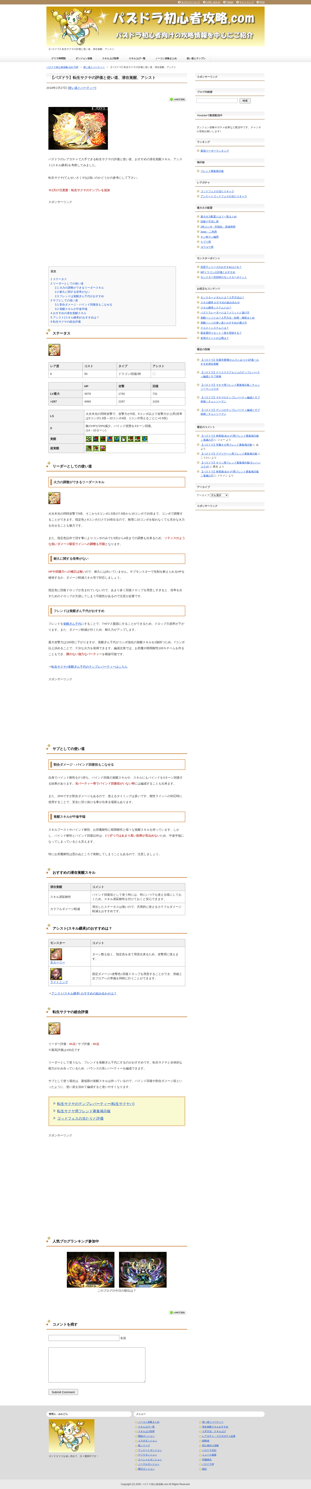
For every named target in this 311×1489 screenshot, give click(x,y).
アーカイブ (203, 495)
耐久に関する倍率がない (72, 291)
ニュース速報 (209, 1454)
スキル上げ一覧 (137, 58)
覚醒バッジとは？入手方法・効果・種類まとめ (228, 317)
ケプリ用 (206, 241)
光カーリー (57, 962)
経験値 (205, 1440)
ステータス (59, 279)
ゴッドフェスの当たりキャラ (217, 191)
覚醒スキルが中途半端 (71, 308)
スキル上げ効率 (110, 58)
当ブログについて (190, 2)
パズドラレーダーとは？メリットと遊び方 (225, 312)
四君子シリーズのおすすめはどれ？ (221, 267)
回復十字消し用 (210, 221)
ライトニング (59, 982)
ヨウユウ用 (207, 246)
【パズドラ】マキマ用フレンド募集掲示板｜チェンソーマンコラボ (230, 386)
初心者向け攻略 (210, 1445)
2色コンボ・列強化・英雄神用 (218, 226)
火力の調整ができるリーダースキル (79, 287)
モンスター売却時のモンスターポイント (224, 277)
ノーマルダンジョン (148, 1464)
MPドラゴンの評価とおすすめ (218, 272)
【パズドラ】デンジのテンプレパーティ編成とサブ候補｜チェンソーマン (230, 411)
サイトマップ (246, 2)
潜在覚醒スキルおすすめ (215, 1426)
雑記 (204, 1469)
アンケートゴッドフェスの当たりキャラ (224, 196)
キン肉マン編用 (210, 236)
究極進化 (207, 1459)
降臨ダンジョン (146, 1436)
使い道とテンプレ (196, 58)
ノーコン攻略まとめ (166, 58)
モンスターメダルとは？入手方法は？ (222, 297)
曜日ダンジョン (146, 1469)
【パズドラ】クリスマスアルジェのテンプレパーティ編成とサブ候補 (230, 374)
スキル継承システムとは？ (216, 307)
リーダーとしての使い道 (67, 283)
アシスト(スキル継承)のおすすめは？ (75, 317)
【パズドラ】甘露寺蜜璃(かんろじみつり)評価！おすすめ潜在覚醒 (230, 361)
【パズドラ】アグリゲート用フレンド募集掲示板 (229, 453)
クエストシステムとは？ (215, 327)
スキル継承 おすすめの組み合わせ (220, 302)
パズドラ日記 (209, 1450)
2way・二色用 (209, 231)
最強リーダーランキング (215, 150)
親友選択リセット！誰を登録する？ (221, 332)
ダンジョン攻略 (84, 58)
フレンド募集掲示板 (212, 171)
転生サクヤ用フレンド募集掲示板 (84, 1111)
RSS (262, 2)
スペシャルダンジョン (150, 1459)
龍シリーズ (144, 1445)
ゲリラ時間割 (58, 58)
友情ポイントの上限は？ (215, 338)
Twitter (229, 2)
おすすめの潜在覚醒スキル (68, 313)
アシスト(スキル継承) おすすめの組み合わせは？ (84, 993)
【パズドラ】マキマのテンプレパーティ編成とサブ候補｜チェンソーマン (230, 399)
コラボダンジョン (147, 1440)
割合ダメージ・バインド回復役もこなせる (83, 304)
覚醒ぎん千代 (72, 623)
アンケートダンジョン (150, 1450)
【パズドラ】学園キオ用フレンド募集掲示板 (226, 444)
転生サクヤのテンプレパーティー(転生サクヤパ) (95, 1104)
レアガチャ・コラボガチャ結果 (218, 1436)
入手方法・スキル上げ (214, 1431)
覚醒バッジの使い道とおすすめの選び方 (224, 322)
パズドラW (208, 1464)
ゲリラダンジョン (147, 1454)
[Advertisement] (116, 232)
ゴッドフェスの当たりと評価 (80, 1118)
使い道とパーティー (82, 87)
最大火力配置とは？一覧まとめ (219, 216)
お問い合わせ (213, 2)
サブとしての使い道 (64, 300)
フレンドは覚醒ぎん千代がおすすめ (79, 296)
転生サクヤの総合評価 (66, 321)
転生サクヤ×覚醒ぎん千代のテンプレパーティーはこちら (89, 666)
